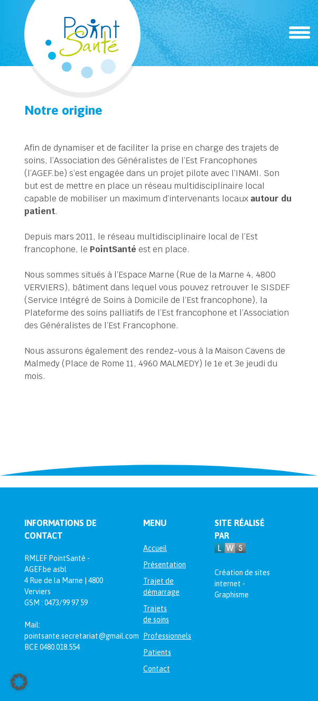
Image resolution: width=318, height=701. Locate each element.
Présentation (159, 564)
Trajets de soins (156, 614)
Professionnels (159, 636)
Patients (157, 652)
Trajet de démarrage (159, 586)
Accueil (155, 548)
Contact (156, 669)
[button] (19, 682)
